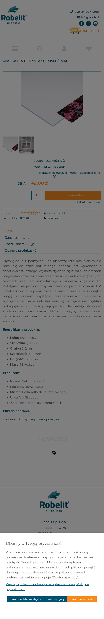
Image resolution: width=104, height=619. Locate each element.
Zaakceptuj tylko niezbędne (25, 599)
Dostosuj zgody (56, 599)
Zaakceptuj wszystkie (82, 599)
